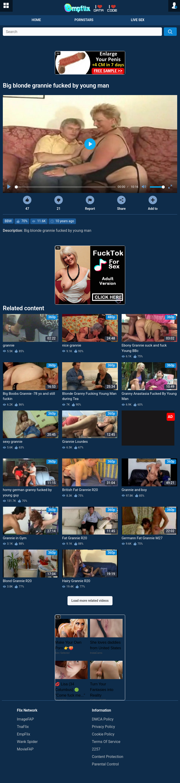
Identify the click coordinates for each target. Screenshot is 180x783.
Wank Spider (27, 741)
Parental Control (105, 764)
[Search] (170, 31)
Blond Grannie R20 (17, 581)
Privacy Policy (103, 726)
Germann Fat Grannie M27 (142, 538)
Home (36, 20)
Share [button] (121, 203)
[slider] (65, 187)
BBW (8, 221)
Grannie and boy (134, 490)
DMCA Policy (102, 719)
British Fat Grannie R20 (80, 490)
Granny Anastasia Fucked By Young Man (149, 396)
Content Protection (107, 756)
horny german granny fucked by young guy (27, 492)
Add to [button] (153, 203)
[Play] (9, 187)
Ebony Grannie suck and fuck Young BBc (144, 348)
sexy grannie (12, 442)
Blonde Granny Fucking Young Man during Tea (89, 396)
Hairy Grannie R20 (76, 581)
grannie (9, 345)
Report (90, 203)
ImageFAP (25, 719)
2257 (96, 749)
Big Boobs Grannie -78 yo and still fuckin (29, 396)
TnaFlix (23, 726)
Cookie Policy (103, 734)
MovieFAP (25, 749)
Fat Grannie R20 (74, 538)
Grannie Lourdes (75, 442)
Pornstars (84, 20)
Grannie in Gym (14, 538)
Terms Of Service (106, 741)
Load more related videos (90, 600)
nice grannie (71, 345)
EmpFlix (23, 734)
